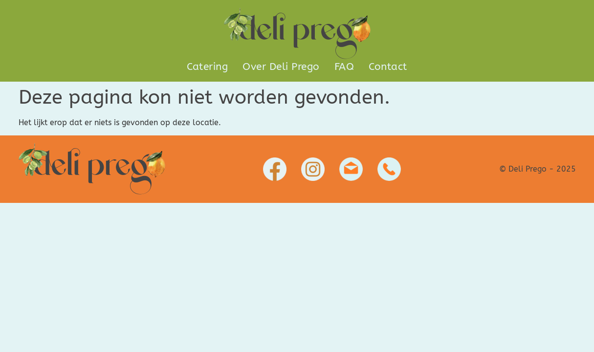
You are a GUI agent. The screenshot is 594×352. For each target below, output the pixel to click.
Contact (388, 67)
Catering (207, 67)
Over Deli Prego (281, 67)
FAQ (344, 67)
